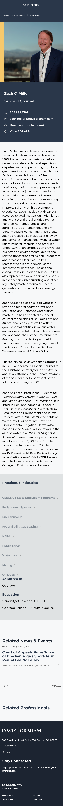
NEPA (6, 539)
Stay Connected (18, 761)
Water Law (9, 558)
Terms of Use (7, 799)
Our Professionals (19, 15)
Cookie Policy (37, 799)
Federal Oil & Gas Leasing (20, 529)
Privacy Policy (8, 796)
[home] (31, 5)
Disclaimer (35, 796)
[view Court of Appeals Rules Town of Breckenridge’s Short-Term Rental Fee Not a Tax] (31, 656)
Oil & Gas (8, 578)
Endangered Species (16, 510)
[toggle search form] (4, 5)
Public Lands (11, 549)
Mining (7, 568)
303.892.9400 (9, 745)
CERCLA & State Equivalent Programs (28, 501)
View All (56, 686)
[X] (3, 752)
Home (6, 15)
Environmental (12, 520)
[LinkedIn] (8, 752)
